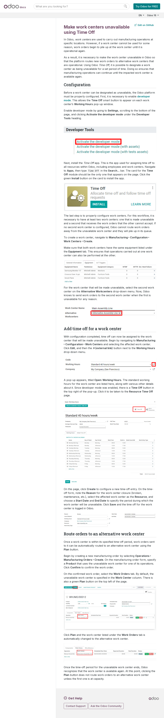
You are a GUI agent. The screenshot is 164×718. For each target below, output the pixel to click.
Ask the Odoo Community (106, 706)
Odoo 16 (152, 15)
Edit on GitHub (144, 25)
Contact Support (76, 706)
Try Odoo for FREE (146, 6)
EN (140, 15)
